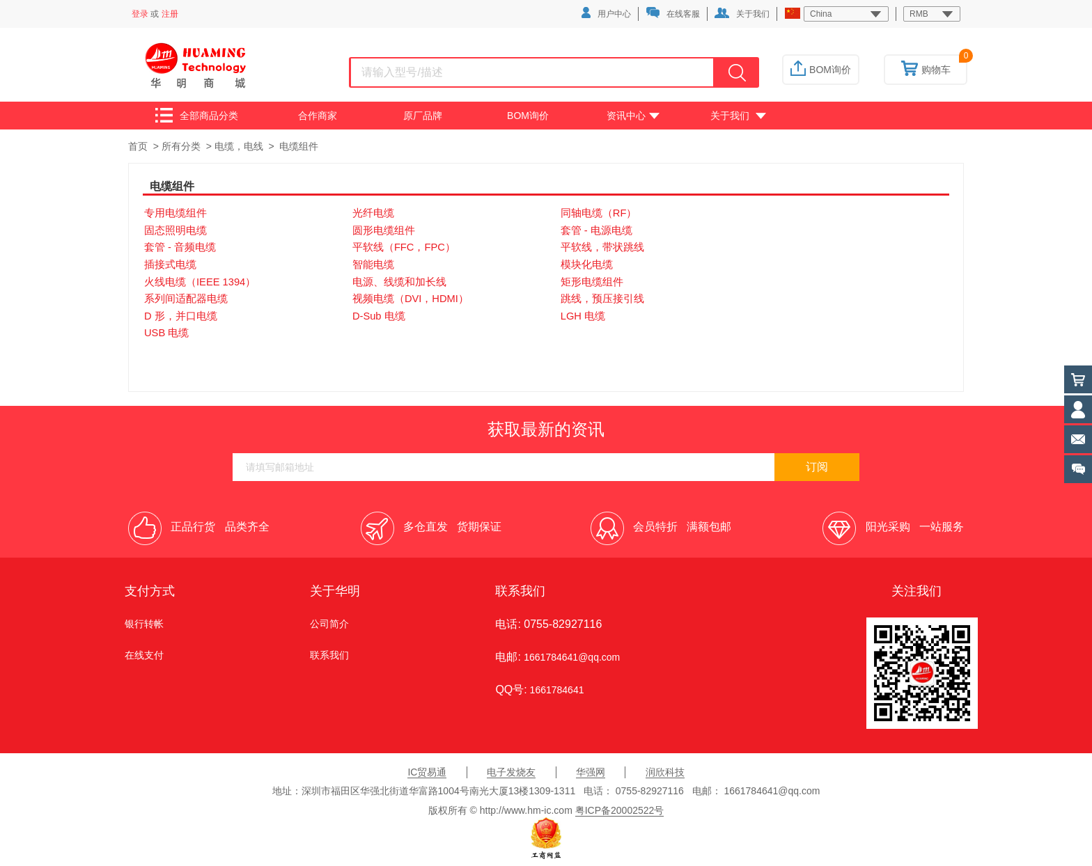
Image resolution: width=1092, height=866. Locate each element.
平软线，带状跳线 (602, 247)
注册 (170, 14)
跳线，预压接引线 (602, 298)
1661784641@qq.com (572, 657)
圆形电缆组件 (383, 230)
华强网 (590, 772)
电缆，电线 (238, 146)
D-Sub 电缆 (378, 316)
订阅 (817, 467)
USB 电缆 (166, 332)
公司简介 (329, 623)
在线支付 (144, 655)
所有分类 (181, 146)
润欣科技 (665, 772)
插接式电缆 (170, 264)
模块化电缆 (587, 264)
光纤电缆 (373, 213)
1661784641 (555, 689)
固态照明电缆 (175, 230)
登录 (140, 14)
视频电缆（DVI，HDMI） (410, 298)
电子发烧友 (511, 772)
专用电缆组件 (175, 213)
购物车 (926, 69)
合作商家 (317, 115)
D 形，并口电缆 (180, 316)
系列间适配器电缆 (186, 298)
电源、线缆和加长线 (399, 282)
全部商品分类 (196, 115)
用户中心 (606, 13)
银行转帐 (144, 623)
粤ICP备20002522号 (619, 810)
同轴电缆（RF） (599, 213)
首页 (138, 146)
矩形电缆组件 (592, 282)
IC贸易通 (426, 772)
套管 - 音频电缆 (180, 247)
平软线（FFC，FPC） (403, 247)
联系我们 (329, 655)
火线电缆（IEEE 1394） (200, 282)
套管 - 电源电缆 (596, 230)
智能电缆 (373, 264)
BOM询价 (820, 69)
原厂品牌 (422, 115)
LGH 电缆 (583, 316)
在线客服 (673, 13)
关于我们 (742, 13)
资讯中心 (633, 115)
